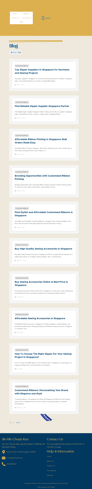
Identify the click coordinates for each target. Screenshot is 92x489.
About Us (26, 13)
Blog (21, 22)
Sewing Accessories (22, 245)
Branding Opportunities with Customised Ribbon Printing (42, 177)
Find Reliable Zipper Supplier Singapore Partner (42, 106)
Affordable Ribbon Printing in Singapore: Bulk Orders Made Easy (41, 141)
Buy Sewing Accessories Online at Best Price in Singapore (41, 283)
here (59, 447)
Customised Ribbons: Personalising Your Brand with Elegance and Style (41, 392)
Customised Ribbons (22, 66)
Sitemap (51, 475)
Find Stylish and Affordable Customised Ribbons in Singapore (44, 214)
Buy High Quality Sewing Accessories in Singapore (43, 249)
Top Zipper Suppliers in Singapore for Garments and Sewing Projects (42, 71)
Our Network (27, 18)
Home (15, 13)
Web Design (41, 487)
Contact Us (15, 18)
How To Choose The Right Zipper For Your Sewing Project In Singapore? (43, 355)
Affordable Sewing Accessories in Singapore (40, 318)
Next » (18, 423)
